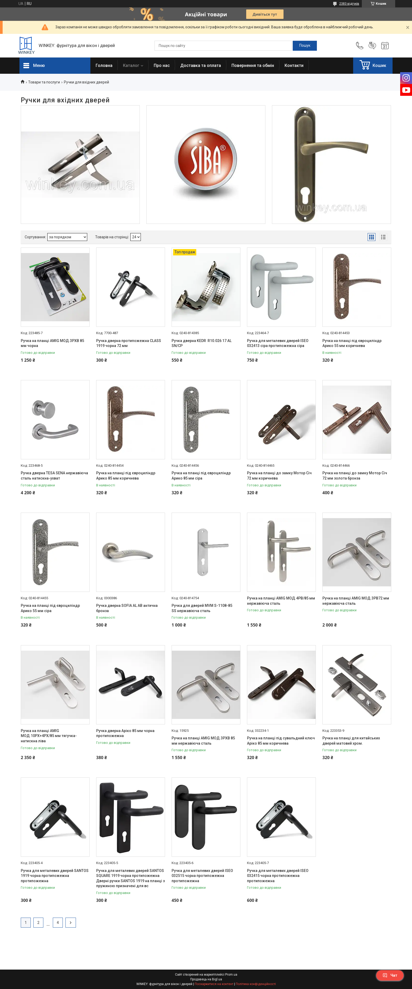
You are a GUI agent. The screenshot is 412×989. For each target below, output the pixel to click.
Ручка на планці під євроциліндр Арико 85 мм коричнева (125, 475)
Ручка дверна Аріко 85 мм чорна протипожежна (125, 733)
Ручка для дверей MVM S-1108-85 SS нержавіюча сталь (202, 608)
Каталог (131, 65)
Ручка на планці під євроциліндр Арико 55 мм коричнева (352, 343)
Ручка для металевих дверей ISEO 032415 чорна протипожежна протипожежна (277, 876)
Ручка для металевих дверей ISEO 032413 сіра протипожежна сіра (277, 343)
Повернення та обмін (252, 65)
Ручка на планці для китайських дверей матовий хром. (351, 740)
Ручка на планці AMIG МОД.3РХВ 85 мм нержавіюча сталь (203, 740)
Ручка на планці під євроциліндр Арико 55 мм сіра (50, 608)
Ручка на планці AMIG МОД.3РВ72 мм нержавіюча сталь (355, 601)
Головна (104, 65)
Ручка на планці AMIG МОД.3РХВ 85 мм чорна (52, 343)
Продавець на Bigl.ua (206, 979)
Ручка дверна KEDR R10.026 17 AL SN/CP (201, 343)
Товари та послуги (44, 82)
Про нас (162, 65)
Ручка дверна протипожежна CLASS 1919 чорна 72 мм (128, 343)
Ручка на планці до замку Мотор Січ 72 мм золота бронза (354, 475)
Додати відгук (372, 45)
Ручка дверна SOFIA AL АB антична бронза (127, 608)
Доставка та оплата (200, 65)
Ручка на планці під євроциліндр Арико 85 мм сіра (201, 475)
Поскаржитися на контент (214, 984)
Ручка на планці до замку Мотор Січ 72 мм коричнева (279, 475)
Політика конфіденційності (256, 984)
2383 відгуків (349, 4)
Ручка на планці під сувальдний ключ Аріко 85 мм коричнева (281, 740)
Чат (390, 975)
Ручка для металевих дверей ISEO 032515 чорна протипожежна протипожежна (202, 876)
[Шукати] (305, 46)
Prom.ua (231, 974)
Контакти (294, 65)
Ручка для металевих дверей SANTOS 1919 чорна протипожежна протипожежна (55, 876)
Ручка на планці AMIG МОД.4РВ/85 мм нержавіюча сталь (281, 601)
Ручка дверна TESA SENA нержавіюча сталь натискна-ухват (54, 475)
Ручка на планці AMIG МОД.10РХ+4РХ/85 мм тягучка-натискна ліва (49, 736)
